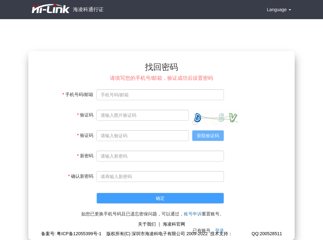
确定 (160, 198)
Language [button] (279, 9)
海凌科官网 (174, 224)
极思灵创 (241, 233)
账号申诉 (193, 213)
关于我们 (147, 224)
